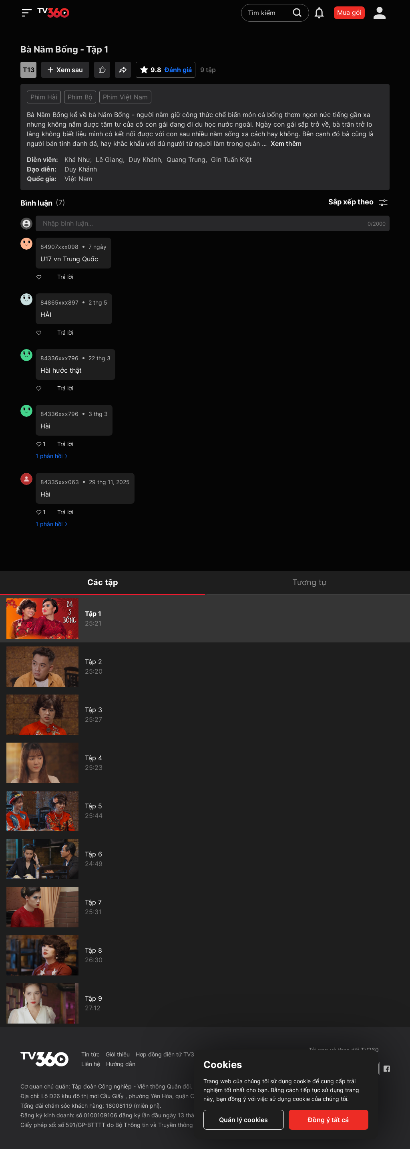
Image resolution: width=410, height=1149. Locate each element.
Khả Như (77, 159)
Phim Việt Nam (125, 97)
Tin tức (90, 1054)
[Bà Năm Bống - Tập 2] (205, 666)
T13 (28, 70)
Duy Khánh (145, 159)
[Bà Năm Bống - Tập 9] (205, 1003)
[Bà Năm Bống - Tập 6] (205, 859)
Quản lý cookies (243, 1120)
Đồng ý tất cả (328, 1120)
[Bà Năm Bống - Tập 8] (205, 955)
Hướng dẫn (120, 1063)
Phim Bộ (80, 97)
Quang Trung (186, 159)
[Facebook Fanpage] (386, 1068)
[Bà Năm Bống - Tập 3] (205, 715)
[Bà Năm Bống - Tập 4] (205, 763)
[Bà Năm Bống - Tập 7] (205, 907)
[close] (396, 24)
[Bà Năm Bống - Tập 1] (205, 618)
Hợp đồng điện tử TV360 (168, 1054)
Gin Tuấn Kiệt (231, 159)
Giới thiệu (118, 1054)
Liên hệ (90, 1063)
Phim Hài (43, 97)
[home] (53, 13)
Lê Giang (109, 159)
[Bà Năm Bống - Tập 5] (205, 811)
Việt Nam (78, 179)
